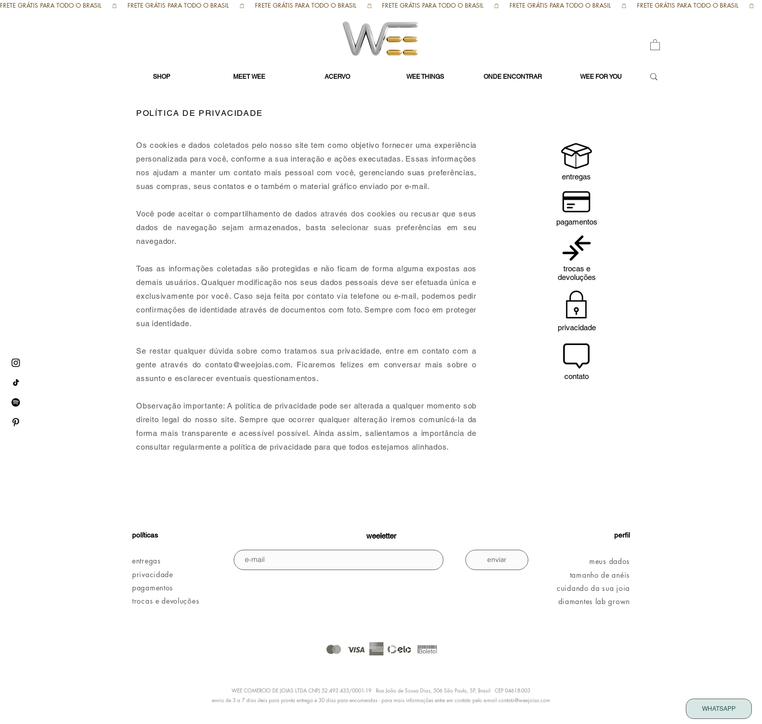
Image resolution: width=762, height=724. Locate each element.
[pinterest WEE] (15, 422)
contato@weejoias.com (248, 364)
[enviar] (496, 560)
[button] (655, 44)
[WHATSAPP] (719, 709)
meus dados (609, 561)
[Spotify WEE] (15, 402)
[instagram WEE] (15, 362)
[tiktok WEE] (15, 382)
